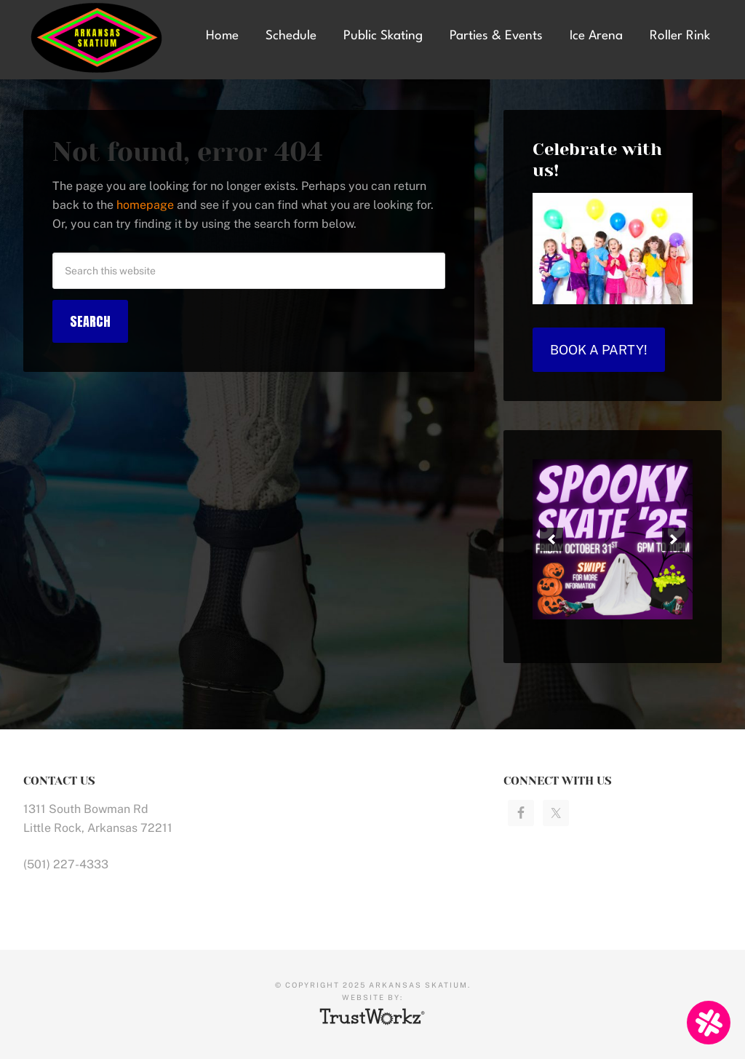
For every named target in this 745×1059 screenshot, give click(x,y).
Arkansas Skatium (102, 38)
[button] (551, 539)
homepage (145, 205)
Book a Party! (599, 349)
